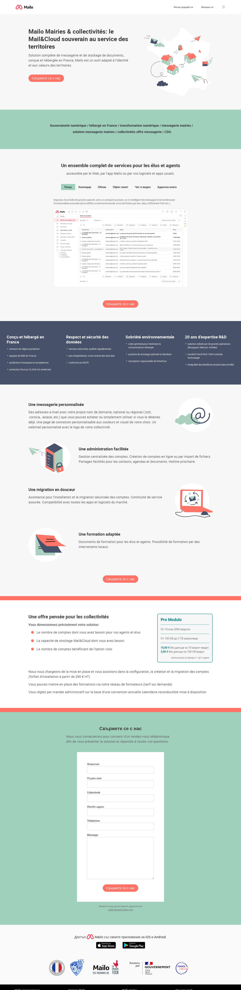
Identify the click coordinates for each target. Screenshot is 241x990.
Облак (102, 187)
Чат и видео (143, 187)
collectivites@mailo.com (120, 909)
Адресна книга (167, 187)
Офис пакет (120, 187)
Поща (68, 187)
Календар (84, 187)
